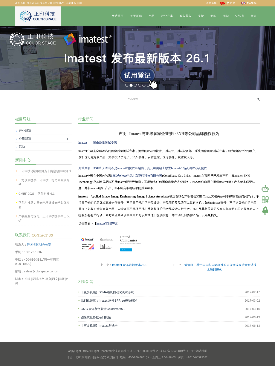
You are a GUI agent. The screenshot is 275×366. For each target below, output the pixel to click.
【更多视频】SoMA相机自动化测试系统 (107, 292)
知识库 (239, 16)
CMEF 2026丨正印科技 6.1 (36, 193)
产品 (151, 16)
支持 (201, 16)
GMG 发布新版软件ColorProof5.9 (103, 309)
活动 (22, 146)
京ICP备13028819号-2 (144, 350)
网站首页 (118, 16)
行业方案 (167, 16)
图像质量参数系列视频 (96, 317)
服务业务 (185, 16)
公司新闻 (25, 138)
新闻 (213, 16)
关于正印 (136, 16)
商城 (226, 16)
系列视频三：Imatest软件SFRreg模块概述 (109, 300)
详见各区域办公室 (39, 244)
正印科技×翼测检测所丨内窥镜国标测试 (44, 171)
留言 (254, 16)
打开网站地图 (198, 350)
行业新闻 (25, 130)
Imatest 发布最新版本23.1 (129, 265)
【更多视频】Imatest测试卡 (99, 325)
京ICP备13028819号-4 (174, 350)
